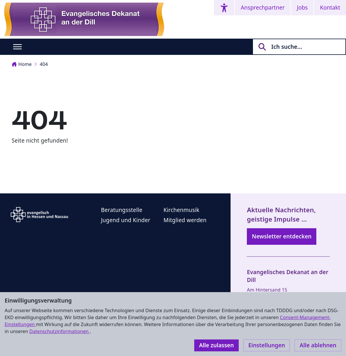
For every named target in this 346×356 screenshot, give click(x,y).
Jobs (302, 7)
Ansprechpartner (263, 7)
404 (44, 64)
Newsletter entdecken (281, 236)
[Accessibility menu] (224, 7)
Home (22, 64)
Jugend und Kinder (125, 220)
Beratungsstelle (121, 210)
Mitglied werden (184, 220)
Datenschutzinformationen (59, 331)
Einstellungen (266, 345)
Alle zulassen (216, 345)
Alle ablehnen (317, 345)
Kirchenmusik (181, 210)
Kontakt (330, 7)
